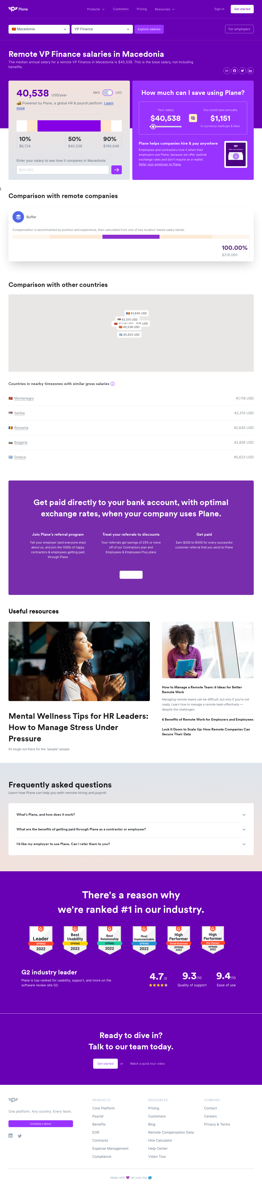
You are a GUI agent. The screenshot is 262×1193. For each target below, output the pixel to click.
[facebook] (234, 70)
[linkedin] (250, 70)
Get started (242, 9)
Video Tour (157, 1157)
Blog (151, 1124)
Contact (210, 1108)
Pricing (142, 9)
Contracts (100, 1140)
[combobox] (12, 29)
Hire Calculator (160, 1140)
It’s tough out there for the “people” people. (39, 749)
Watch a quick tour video (147, 1063)
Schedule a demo (40, 1124)
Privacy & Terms (217, 1124)
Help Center (158, 1148)
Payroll (97, 1116)
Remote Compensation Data (171, 1132)
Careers (210, 1116)
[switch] (107, 92)
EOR (95, 1132)
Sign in (219, 9)
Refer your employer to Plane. (160, 164)
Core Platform (103, 1108)
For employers (239, 29)
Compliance (101, 1157)
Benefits (99, 1124)
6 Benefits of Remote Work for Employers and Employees (208, 719)
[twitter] (242, 70)
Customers (121, 9)
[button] (131, 330)
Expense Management (110, 1148)
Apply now (131, 576)
